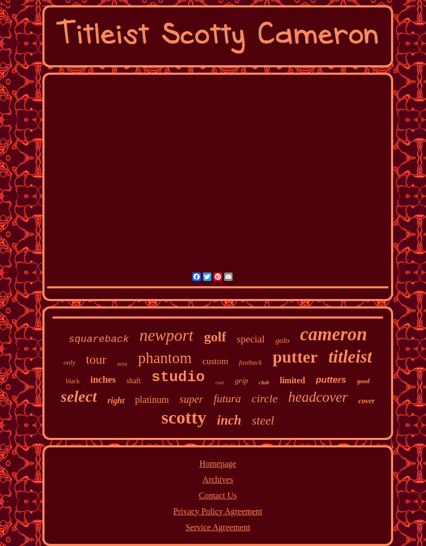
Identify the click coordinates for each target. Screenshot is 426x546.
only (69, 362)
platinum (152, 399)
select (79, 396)
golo (283, 340)
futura (227, 398)
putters (331, 380)
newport (166, 335)
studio (178, 377)
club (264, 382)
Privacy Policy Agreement (217, 511)
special (251, 339)
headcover (318, 397)
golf (215, 337)
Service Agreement (217, 527)
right (116, 400)
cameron (333, 334)
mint (122, 363)
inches (103, 379)
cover (366, 401)
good (363, 381)
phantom (165, 357)
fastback (250, 362)
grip (241, 380)
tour (96, 359)
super (191, 399)
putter (294, 356)
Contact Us (218, 495)
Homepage (217, 463)
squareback (98, 339)
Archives (217, 479)
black (72, 381)
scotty (184, 417)
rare (220, 382)
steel (263, 420)
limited (292, 380)
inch (229, 420)
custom (215, 361)
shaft (133, 381)
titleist (350, 356)
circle (265, 398)
